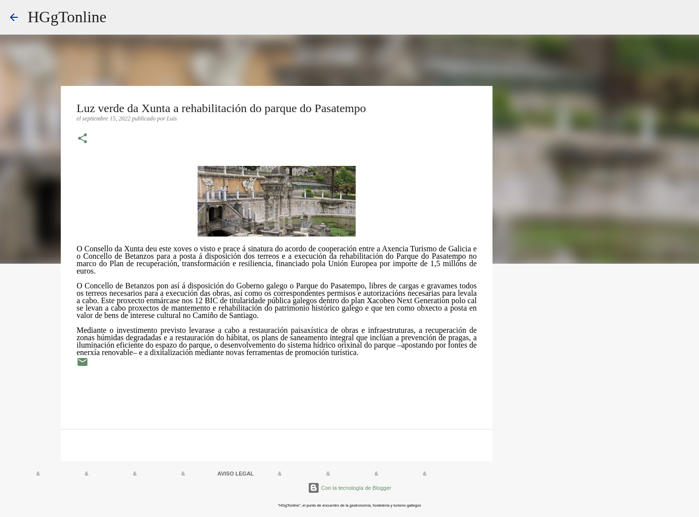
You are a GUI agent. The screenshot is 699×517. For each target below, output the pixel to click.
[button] (82, 139)
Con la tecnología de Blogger (349, 488)
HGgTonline (67, 17)
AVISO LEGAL (235, 474)
